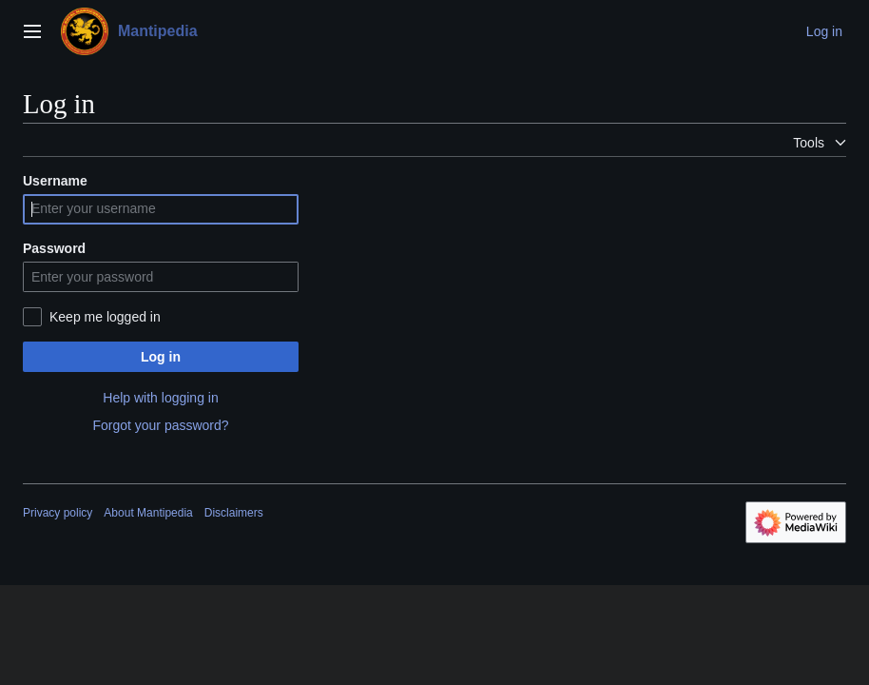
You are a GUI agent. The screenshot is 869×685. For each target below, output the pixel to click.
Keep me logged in (105, 316)
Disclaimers (233, 512)
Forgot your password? (160, 425)
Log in (161, 356)
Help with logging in (160, 397)
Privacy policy (57, 512)
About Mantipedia (148, 512)
